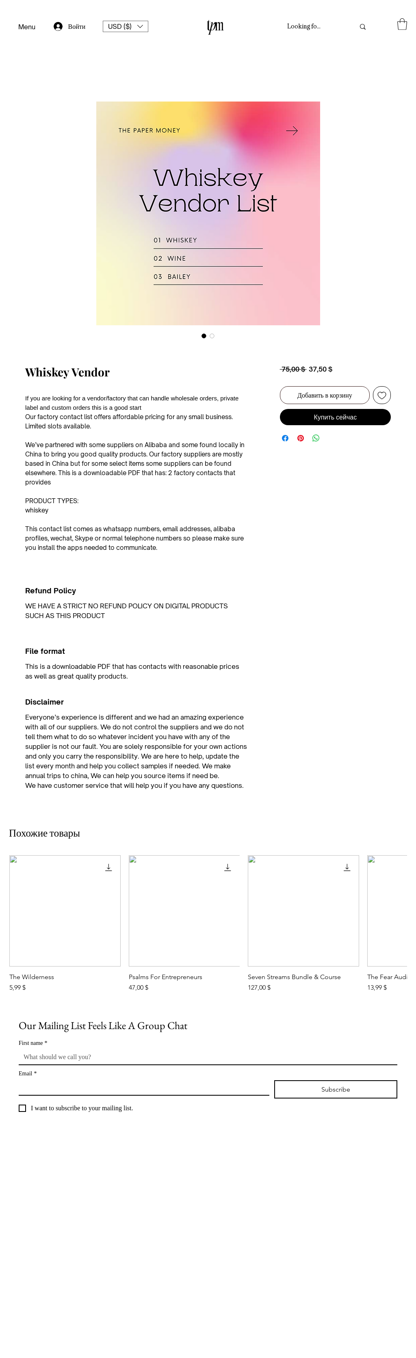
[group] (208, 928)
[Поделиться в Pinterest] (301, 438)
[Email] (141, 1087)
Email (28, 1073)
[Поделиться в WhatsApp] (316, 438)
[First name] (205, 1057)
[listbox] (125, 26)
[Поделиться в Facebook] (285, 438)
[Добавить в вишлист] (382, 395)
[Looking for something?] (305, 27)
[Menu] (26, 27)
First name (33, 1043)
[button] (125, 26)
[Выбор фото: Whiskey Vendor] (204, 336)
